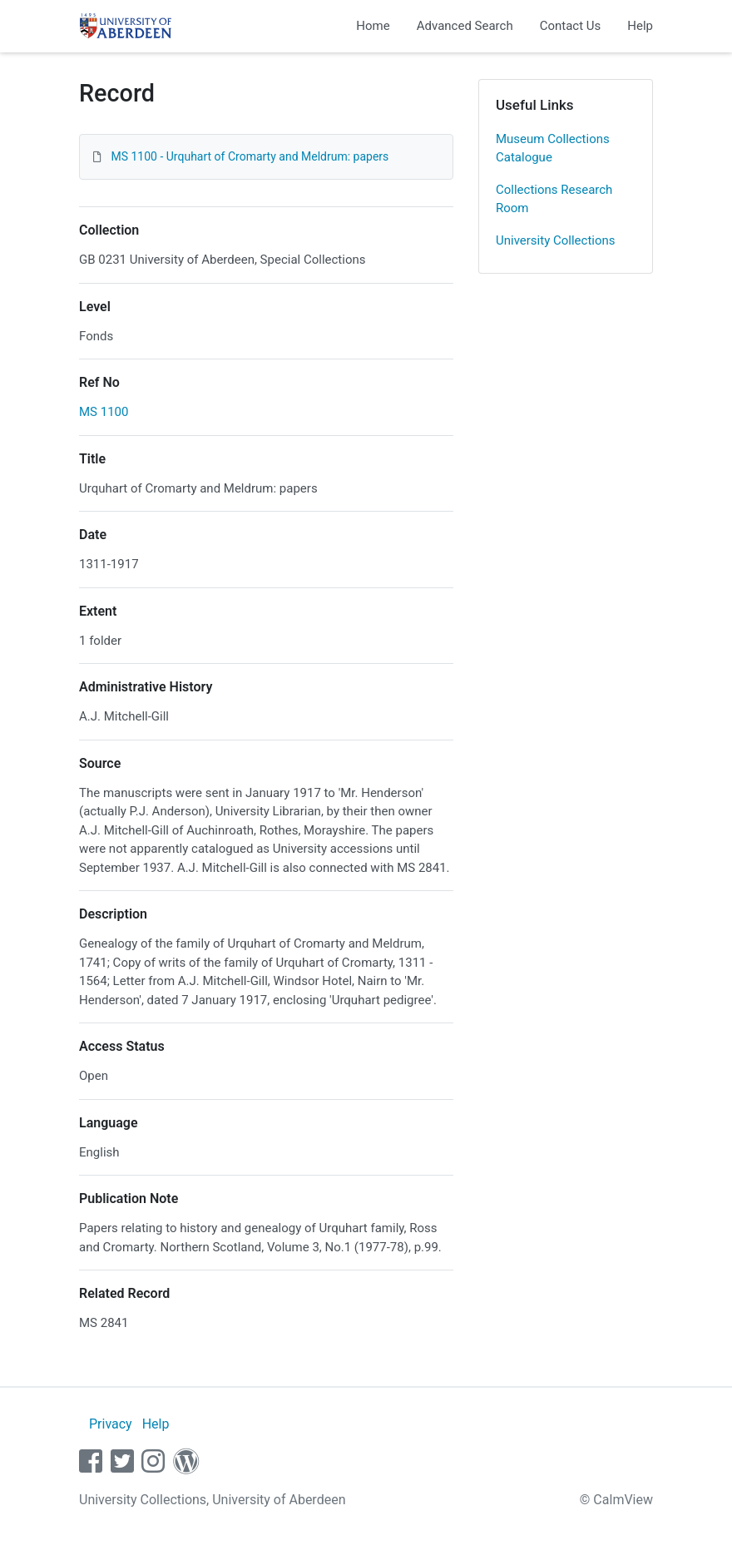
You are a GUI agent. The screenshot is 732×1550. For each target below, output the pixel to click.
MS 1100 (103, 411)
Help (640, 25)
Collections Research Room (554, 199)
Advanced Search (465, 25)
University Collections (556, 240)
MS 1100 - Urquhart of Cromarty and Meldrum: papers (249, 156)
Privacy (110, 1424)
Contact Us (570, 25)
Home (372, 25)
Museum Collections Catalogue (553, 148)
